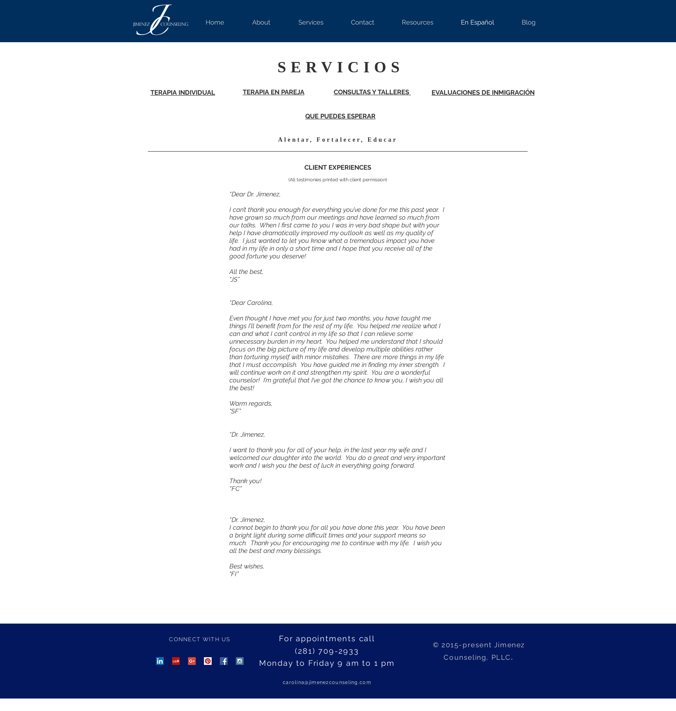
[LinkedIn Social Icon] (160, 661)
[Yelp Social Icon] (176, 661)
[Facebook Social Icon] (224, 661)
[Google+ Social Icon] (192, 661)
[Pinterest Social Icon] (208, 661)
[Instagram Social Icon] (240, 661)
